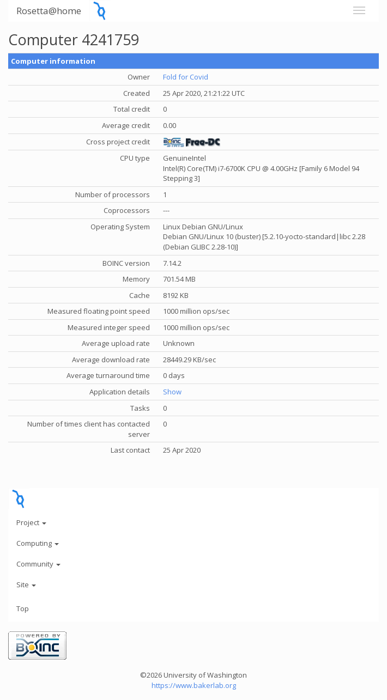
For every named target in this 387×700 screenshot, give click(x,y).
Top (22, 608)
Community (38, 564)
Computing (37, 543)
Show (172, 392)
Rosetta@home (48, 10)
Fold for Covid (185, 77)
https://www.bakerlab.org (194, 685)
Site (26, 584)
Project (31, 522)
